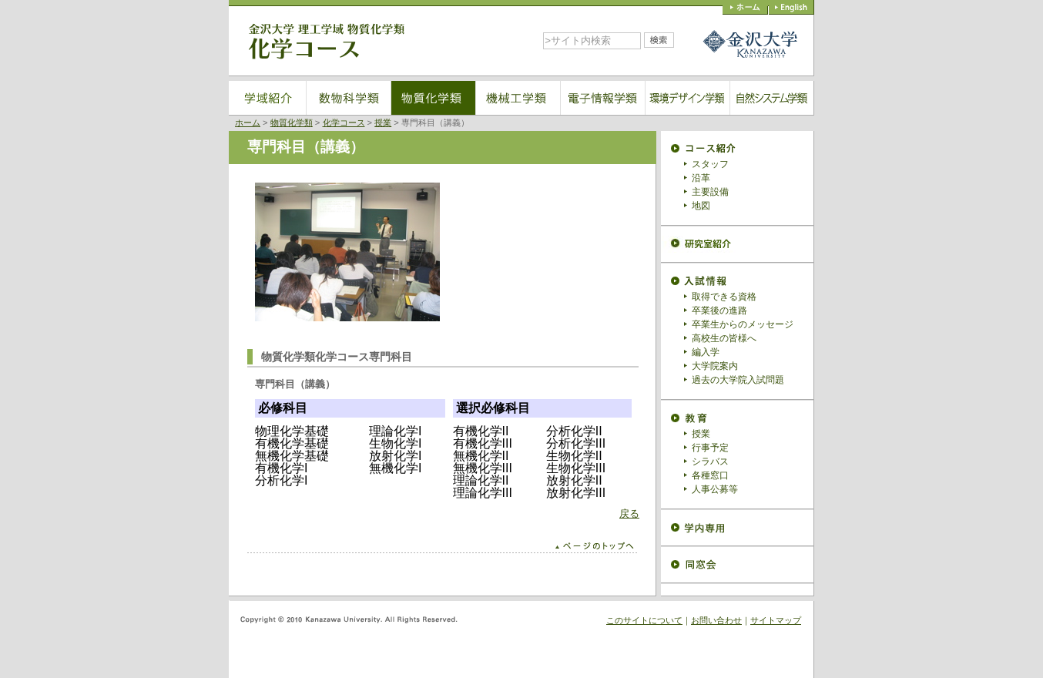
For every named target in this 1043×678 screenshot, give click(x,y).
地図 (701, 205)
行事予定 (710, 447)
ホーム (247, 122)
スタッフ (710, 164)
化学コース (344, 122)
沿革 (701, 178)
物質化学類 (291, 122)
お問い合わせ (716, 620)
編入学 (705, 352)
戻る (629, 513)
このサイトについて (644, 620)
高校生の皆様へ (724, 338)
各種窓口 (710, 475)
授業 (382, 122)
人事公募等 (715, 489)
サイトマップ (775, 620)
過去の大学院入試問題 (738, 379)
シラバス (710, 461)
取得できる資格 (724, 296)
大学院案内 (715, 366)
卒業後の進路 (719, 310)
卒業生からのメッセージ (742, 324)
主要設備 (710, 191)
